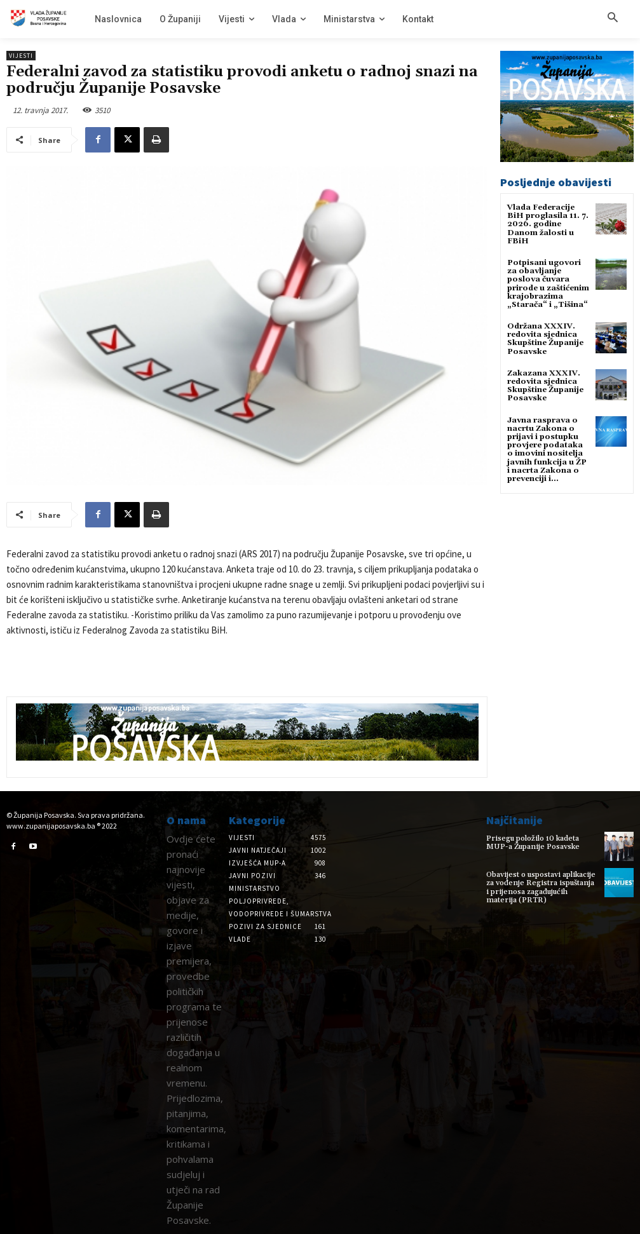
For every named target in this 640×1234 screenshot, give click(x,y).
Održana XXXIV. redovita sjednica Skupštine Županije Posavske (545, 339)
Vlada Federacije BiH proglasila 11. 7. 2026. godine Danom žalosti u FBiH (548, 224)
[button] (612, 18)
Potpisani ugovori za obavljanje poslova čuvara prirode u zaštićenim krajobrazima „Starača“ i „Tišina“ (548, 283)
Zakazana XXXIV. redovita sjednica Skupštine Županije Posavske (545, 386)
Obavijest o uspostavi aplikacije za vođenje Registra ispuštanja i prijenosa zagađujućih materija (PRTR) (541, 887)
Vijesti (21, 55)
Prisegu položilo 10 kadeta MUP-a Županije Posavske (533, 842)
